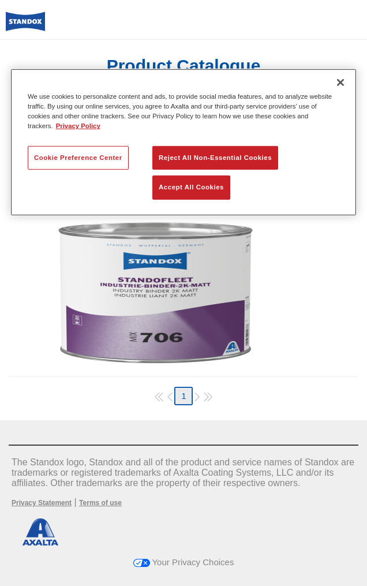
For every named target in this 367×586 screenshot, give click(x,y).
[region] (183, 142)
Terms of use (100, 503)
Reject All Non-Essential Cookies (215, 157)
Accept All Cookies (191, 187)
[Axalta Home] (25, 26)
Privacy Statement (42, 503)
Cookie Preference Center (78, 157)
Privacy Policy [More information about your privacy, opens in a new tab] (78, 125)
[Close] (340, 82)
